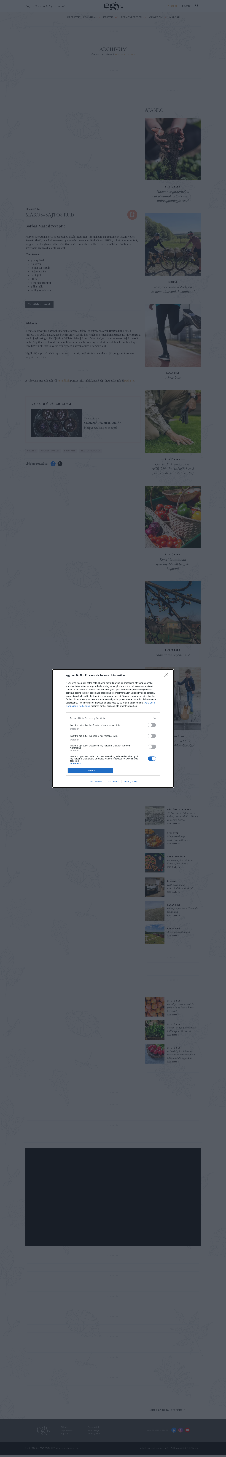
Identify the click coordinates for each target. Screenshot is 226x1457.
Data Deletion (95, 781)
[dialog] (113, 728)
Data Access (113, 781)
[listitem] (113, 718)
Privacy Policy (130, 781)
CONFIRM (90, 770)
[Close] (167, 676)
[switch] (152, 725)
